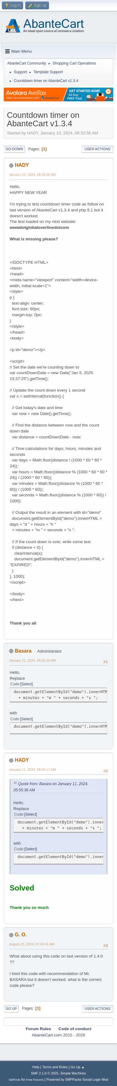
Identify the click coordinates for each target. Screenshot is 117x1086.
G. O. (21, 934)
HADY (22, 165)
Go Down (14, 149)
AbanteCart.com (47, 1035)
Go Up (11, 1009)
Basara (23, 651)
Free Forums (35, 1079)
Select (26, 684)
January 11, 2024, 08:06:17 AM (32, 769)
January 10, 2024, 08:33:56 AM (32, 174)
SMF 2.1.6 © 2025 (44, 1073)
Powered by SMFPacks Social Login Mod (77, 1079)
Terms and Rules (55, 1067)
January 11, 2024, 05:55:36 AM (32, 660)
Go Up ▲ (78, 1067)
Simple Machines (73, 1073)
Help (35, 1067)
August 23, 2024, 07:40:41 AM (31, 944)
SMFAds (14, 1079)
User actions (97, 149)
